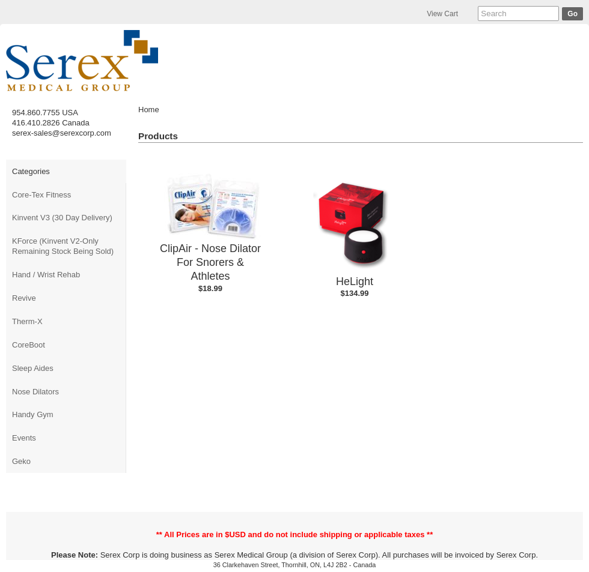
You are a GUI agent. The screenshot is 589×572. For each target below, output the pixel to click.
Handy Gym (32, 414)
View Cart (442, 14)
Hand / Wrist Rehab (46, 274)
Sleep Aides (32, 368)
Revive (24, 298)
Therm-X (27, 321)
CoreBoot (28, 344)
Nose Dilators (35, 391)
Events (24, 437)
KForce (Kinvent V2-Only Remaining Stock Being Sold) (63, 246)
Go (572, 14)
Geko (21, 461)
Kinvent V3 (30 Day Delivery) (62, 217)
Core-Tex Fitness (41, 194)
